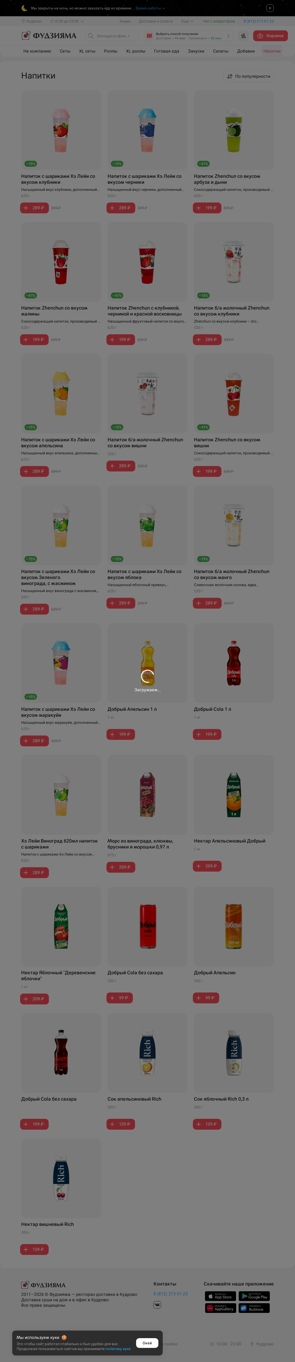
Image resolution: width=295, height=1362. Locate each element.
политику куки (118, 1349)
